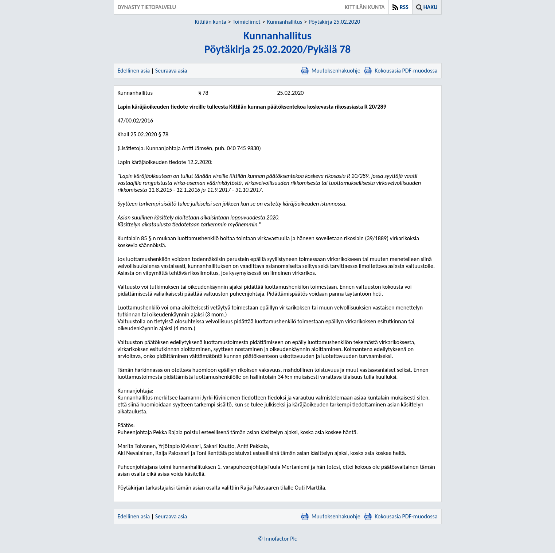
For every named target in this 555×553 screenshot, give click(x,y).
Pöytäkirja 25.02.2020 (334, 21)
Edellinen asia (134, 70)
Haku (430, 7)
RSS (404, 7)
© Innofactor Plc (277, 538)
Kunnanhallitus (284, 21)
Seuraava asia (171, 70)
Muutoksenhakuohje (330, 70)
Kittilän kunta (210, 21)
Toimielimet (246, 21)
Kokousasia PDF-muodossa (400, 70)
